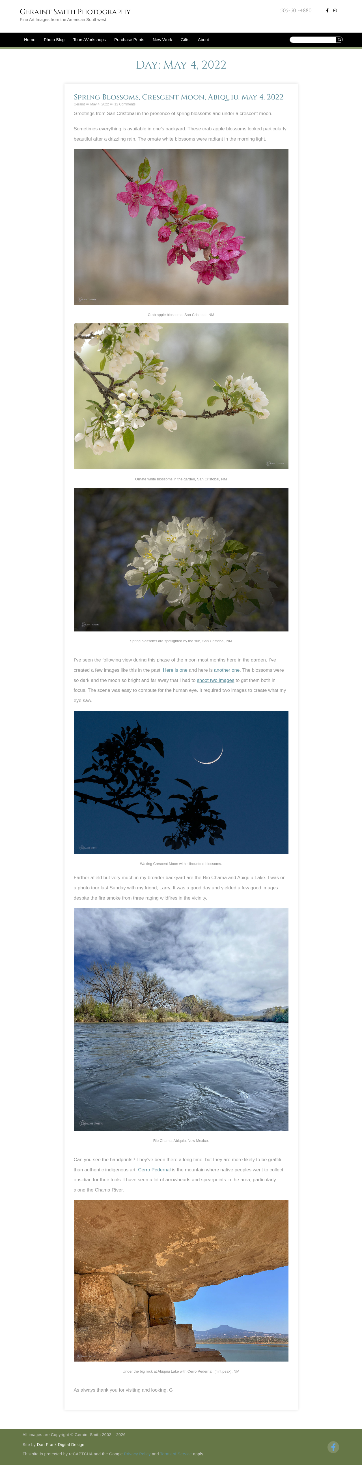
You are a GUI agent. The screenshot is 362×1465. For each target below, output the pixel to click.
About (203, 39)
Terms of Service (176, 1454)
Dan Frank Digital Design (61, 1444)
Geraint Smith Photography (75, 12)
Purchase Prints (129, 39)
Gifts (185, 39)
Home (29, 39)
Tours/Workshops (89, 39)
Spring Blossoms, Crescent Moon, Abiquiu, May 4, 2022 (179, 97)
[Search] (339, 40)
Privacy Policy (137, 1454)
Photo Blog (54, 39)
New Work (162, 39)
